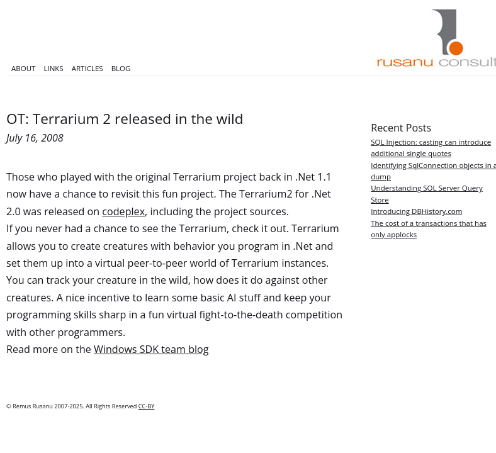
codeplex (123, 211)
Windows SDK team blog (151, 349)
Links (53, 68)
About (23, 68)
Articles (87, 68)
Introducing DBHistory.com (416, 211)
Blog (121, 68)
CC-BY (146, 406)
